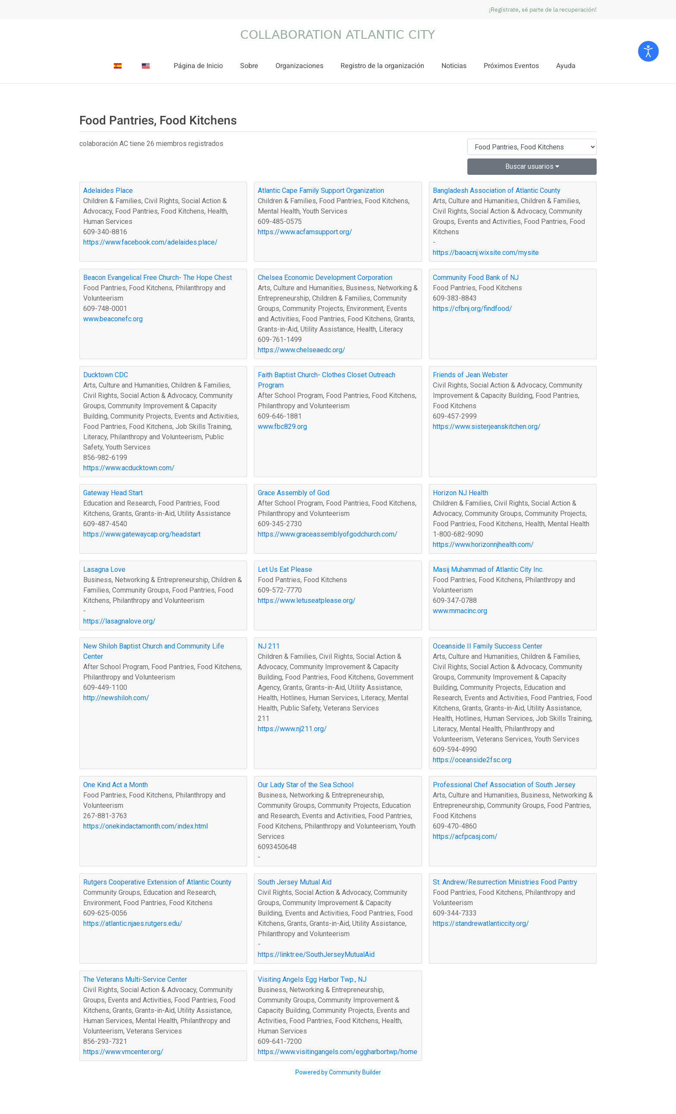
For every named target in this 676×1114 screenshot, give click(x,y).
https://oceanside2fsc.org (472, 760)
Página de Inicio (198, 66)
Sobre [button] (249, 66)
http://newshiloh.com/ (116, 698)
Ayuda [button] (566, 66)
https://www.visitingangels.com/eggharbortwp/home (337, 1052)
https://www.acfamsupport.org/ (305, 232)
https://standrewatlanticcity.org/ (481, 923)
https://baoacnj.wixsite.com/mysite (486, 252)
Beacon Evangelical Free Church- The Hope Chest (157, 277)
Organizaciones (299, 66)
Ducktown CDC (105, 375)
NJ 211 (269, 646)
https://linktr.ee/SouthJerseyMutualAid (316, 954)
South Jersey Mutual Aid (295, 882)
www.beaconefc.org (113, 319)
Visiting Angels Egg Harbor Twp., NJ (312, 979)
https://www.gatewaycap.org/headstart (141, 534)
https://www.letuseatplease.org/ (307, 600)
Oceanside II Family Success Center (487, 646)
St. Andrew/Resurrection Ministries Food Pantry (505, 882)
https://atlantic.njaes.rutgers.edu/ (132, 923)
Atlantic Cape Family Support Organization (321, 190)
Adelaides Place (108, 190)
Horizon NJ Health (460, 493)
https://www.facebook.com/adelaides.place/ (150, 242)
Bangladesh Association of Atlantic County (496, 190)
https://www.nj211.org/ (292, 729)
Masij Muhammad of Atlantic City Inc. (488, 569)
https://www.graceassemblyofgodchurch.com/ (327, 534)
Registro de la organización (382, 66)
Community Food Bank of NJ (476, 277)
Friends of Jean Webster (470, 375)
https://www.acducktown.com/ (129, 468)
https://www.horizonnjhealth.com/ (483, 544)
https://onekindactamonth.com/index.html (145, 826)
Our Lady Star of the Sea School (306, 785)
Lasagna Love (104, 569)
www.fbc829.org (282, 426)
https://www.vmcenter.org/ (123, 1052)
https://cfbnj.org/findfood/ (472, 308)
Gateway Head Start (113, 493)
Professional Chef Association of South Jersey (504, 785)
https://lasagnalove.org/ (119, 621)
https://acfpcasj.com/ (465, 836)
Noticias (453, 66)
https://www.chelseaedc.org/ (301, 350)
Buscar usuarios (532, 166)
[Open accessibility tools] (648, 51)
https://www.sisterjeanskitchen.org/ (487, 426)
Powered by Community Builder (338, 1072)
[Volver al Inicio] (338, 34)
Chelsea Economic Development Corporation (325, 277)
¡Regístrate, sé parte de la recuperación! (543, 9)
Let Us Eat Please (285, 569)
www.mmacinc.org (460, 611)
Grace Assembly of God (293, 493)
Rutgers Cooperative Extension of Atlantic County (157, 882)
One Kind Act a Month (115, 785)
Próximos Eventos (511, 66)
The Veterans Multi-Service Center (135, 979)
